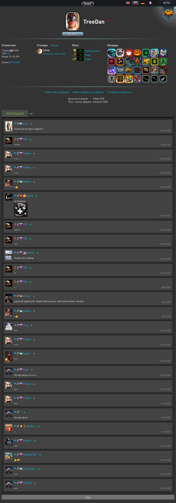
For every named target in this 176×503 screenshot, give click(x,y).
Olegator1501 (30, 454)
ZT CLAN (15, 62)
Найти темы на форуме (57, 91)
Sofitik (29, 195)
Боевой (87, 59)
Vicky (25, 123)
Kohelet (30, 252)
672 (8, 53)
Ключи (54, 45)
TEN (25, 139)
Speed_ (27, 353)
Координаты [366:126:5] (54, 53)
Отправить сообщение (119, 91)
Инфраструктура (92, 50)
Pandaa (27, 153)
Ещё (88, 497)
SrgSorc (27, 440)
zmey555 (27, 482)
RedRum (31, 426)
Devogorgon (29, 468)
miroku (27, 295)
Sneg (25, 325)
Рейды (87, 55)
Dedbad (27, 181)
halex (26, 369)
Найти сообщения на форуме (88, 91)
